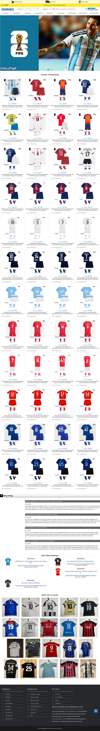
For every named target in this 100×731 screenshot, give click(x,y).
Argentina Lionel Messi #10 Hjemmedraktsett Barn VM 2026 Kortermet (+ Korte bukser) (12, 106)
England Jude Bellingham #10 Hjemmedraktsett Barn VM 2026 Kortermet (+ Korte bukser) (37, 140)
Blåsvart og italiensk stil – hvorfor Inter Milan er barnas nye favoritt (43, 501)
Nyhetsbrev (58, 703)
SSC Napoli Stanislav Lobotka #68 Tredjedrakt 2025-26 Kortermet (30, 585)
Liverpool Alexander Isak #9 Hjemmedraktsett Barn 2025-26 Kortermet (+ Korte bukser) (37, 347)
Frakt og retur (33, 709)
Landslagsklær (38, 13)
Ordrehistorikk (58, 697)
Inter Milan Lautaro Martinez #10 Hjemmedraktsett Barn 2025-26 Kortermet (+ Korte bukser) (12, 486)
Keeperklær (61, 13)
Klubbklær (6, 13)
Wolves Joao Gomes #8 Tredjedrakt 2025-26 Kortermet (31, 565)
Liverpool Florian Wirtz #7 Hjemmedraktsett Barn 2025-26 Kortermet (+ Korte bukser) (12, 347)
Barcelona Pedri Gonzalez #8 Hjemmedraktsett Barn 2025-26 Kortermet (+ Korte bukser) (87, 209)
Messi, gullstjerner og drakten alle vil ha (36, 527)
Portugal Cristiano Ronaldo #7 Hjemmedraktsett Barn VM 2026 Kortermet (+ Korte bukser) (37, 106)
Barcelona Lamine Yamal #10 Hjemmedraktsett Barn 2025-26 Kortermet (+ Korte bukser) (12, 209)
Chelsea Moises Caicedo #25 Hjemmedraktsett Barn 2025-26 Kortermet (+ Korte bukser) (62, 451)
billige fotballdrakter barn (58, 718)
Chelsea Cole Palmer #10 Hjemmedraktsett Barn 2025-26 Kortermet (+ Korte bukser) (12, 451)
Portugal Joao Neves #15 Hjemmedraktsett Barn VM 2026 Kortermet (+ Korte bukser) (62, 175)
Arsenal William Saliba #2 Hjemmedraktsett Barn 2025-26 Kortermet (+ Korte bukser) (87, 382)
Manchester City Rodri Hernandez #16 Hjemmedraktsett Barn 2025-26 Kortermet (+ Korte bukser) (37, 314)
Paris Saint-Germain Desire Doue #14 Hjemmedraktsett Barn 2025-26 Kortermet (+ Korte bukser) (37, 279)
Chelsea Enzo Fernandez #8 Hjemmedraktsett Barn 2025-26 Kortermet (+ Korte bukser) (37, 451)
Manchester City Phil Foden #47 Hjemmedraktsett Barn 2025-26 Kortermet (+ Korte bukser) (62, 314)
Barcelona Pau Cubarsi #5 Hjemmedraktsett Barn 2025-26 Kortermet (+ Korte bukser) (37, 209)
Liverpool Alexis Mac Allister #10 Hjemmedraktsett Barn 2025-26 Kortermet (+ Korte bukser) (62, 348)
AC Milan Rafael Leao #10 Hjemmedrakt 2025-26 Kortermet (81, 564)
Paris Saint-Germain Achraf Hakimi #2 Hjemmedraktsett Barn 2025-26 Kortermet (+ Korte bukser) (62, 279)
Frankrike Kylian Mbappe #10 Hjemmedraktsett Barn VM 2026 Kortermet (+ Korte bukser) (87, 106)
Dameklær (50, 13)
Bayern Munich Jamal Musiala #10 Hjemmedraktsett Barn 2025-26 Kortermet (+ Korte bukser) (12, 417)
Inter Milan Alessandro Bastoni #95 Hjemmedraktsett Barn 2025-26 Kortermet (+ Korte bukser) (62, 486)
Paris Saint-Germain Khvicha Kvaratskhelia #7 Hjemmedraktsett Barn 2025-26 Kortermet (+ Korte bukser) (87, 279)
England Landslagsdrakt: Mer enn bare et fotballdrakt (40, 541)
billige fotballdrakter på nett (71, 711)
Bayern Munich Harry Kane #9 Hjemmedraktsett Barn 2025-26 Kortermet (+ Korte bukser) (37, 416)
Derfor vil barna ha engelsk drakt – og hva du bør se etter (41, 514)
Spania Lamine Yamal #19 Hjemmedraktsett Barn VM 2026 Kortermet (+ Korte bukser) (62, 106)
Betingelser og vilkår (35, 694)
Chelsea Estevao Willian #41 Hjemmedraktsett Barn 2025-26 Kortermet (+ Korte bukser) (87, 451)
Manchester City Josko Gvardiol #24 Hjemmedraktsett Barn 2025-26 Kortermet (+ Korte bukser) (87, 314)
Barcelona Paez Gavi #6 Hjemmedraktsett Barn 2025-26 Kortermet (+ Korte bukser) (63, 209)
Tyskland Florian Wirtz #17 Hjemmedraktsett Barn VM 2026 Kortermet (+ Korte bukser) (87, 175)
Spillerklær (17, 13)
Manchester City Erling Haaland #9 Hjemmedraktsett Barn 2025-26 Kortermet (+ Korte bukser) (12, 314)
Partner (57, 700)
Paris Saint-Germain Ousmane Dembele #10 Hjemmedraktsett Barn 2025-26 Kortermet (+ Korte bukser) (12, 279)
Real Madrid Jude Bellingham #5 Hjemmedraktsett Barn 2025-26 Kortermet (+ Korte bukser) (37, 245)
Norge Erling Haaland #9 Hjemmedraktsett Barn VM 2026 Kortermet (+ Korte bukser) (62, 140)
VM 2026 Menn (83, 13)
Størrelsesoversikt (34, 700)
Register (45, 9)
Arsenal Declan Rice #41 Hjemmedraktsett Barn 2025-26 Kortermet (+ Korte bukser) (63, 382)
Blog (31, 715)
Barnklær (27, 13)
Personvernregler (34, 703)
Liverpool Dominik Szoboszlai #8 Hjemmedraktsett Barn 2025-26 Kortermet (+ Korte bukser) (87, 348)
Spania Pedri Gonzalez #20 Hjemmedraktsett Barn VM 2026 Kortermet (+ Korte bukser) (87, 140)
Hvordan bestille (34, 697)
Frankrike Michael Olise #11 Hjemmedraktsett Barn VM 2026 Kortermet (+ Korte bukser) (12, 175)
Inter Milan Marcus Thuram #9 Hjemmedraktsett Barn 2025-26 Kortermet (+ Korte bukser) (87, 485)
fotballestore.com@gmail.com (68, 9)
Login (50, 9)
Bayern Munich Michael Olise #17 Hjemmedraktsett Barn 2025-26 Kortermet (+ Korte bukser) (62, 417)
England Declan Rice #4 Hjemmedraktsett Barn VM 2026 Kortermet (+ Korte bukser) (37, 175)
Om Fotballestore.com (35, 706)
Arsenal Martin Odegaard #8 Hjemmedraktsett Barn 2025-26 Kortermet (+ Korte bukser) (37, 382)
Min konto (57, 694)
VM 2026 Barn (72, 13)
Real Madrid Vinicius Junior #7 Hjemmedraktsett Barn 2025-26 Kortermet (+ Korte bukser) (62, 244)
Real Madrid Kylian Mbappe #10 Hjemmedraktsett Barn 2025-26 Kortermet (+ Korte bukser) (12, 244)
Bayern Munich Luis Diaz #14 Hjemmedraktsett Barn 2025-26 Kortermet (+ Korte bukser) (87, 416)
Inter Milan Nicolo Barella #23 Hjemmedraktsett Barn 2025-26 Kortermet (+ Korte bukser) (37, 485)
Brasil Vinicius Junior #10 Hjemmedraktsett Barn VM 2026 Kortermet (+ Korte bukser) (12, 140)
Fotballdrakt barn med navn (56, 728)
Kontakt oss (33, 712)
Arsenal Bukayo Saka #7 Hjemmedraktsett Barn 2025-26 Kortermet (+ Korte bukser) (12, 382)
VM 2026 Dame (94, 13)
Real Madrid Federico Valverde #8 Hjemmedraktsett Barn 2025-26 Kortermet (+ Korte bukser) (87, 245)
